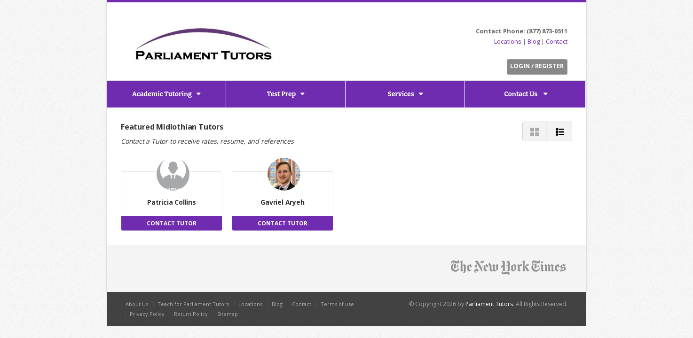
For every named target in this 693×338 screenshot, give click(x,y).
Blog (534, 41)
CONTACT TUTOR (172, 223)
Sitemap (227, 313)
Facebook (537, 17)
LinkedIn (548, 17)
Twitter (526, 17)
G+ (561, 17)
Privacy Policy (147, 313)
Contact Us (521, 94)
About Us (137, 303)
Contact (556, 41)
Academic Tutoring (162, 94)
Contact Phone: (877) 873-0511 (521, 31)
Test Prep (281, 94)
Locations (507, 41)
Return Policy (191, 313)
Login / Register (537, 65)
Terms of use (337, 303)
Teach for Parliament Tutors (193, 303)
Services (400, 94)
